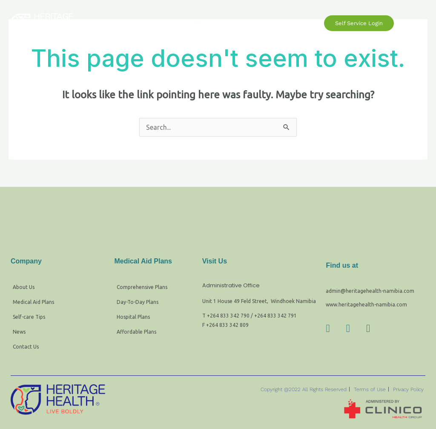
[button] (198, 23)
